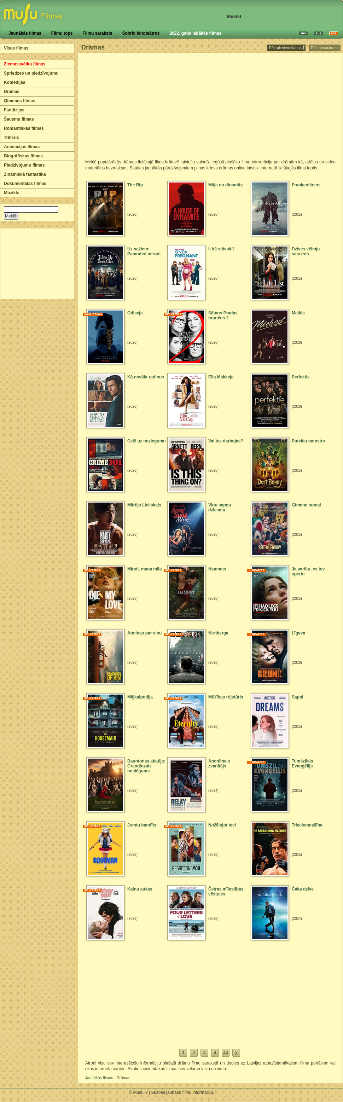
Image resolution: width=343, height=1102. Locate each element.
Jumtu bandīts (141, 825)
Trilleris (11, 137)
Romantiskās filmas (24, 128)
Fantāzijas (14, 110)
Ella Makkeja (220, 377)
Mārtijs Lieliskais (144, 505)
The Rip (135, 184)
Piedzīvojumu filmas (24, 165)
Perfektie (301, 377)
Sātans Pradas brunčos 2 (223, 315)
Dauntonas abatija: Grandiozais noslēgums (146, 766)
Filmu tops (62, 33)
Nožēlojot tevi (222, 825)
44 (225, 1052)
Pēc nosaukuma (325, 48)
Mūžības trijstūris (225, 697)
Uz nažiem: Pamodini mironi (144, 251)
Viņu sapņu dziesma (219, 507)
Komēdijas (14, 82)
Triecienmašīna (307, 825)
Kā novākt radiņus (145, 377)
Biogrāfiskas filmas (23, 155)
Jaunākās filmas (24, 33)
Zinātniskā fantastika (25, 174)
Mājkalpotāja (140, 697)
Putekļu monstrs (308, 441)
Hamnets (217, 569)
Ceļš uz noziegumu (146, 441)
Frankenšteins (306, 184)
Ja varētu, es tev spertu (308, 571)
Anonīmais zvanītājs (219, 763)
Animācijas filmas (22, 146)
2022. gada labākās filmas (195, 33)
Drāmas (11, 91)
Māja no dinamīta (225, 184)
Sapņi (297, 697)
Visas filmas (16, 48)
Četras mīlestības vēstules (225, 892)
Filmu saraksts (97, 33)
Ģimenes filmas (19, 100)
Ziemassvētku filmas (24, 64)
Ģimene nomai (306, 505)
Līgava (298, 633)
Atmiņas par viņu (144, 633)
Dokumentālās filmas (25, 183)
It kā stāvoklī (221, 248)
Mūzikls (11, 192)
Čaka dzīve (303, 889)
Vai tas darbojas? (225, 441)
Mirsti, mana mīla (144, 569)
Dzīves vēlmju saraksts (306, 251)
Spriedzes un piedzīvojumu (31, 73)
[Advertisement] (37, 263)
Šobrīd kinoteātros (140, 33)
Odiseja (135, 313)
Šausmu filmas (19, 119)
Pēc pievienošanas (286, 48)
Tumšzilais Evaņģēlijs (302, 763)
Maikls (298, 313)
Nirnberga (218, 633)
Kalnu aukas (139, 889)
